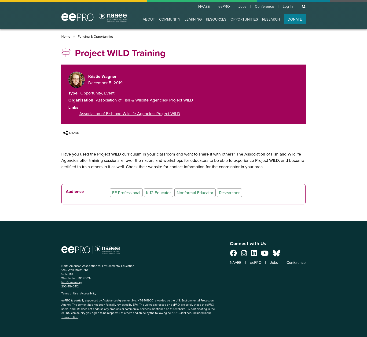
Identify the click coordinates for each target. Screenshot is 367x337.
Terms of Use (69, 293)
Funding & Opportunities (96, 36)
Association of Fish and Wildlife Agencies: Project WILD (129, 114)
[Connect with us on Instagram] (243, 254)
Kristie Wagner (102, 76)
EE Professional (126, 193)
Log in (288, 6)
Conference (264, 6)
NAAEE (203, 6)
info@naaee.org (71, 282)
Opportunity (91, 93)
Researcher (229, 193)
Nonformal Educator (195, 193)
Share (71, 132)
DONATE (295, 19)
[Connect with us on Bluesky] (275, 254)
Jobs (242, 6)
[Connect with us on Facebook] (232, 254)
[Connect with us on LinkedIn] (253, 254)
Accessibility (88, 293)
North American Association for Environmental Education (94, 17)
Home (65, 36)
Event (109, 93)
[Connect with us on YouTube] (263, 254)
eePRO (223, 6)
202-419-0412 (70, 286)
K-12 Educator (158, 193)
